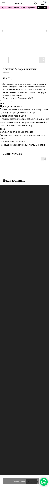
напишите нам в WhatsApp (18, 125)
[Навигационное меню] (3, 3)
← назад (19, 3)
